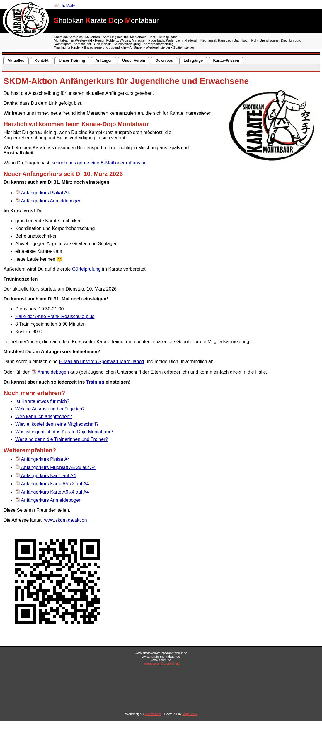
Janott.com (153, 714)
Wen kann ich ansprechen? (43, 416)
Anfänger (104, 60)
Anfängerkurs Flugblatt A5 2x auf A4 (55, 467)
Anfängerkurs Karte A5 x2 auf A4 (52, 483)
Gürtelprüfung (86, 269)
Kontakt (42, 60)
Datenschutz (170, 663)
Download (164, 60)
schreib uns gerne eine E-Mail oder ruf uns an (99, 162)
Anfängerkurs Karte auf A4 (45, 475)
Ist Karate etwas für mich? (42, 401)
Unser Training (72, 60)
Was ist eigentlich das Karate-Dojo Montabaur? (64, 431)
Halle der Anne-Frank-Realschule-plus (54, 316)
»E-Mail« (67, 5)
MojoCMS (190, 714)
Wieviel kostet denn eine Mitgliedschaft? (57, 424)
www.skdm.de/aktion (65, 520)
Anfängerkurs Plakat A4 (42, 192)
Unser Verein (133, 60)
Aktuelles (16, 60)
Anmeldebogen (50, 372)
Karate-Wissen (226, 60)
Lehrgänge (193, 60)
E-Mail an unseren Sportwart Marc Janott (101, 361)
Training (95, 381)
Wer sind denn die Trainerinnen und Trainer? (61, 439)
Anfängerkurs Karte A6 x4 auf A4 (52, 491)
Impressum (150, 663)
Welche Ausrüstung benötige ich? (50, 408)
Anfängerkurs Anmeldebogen (48, 200)
